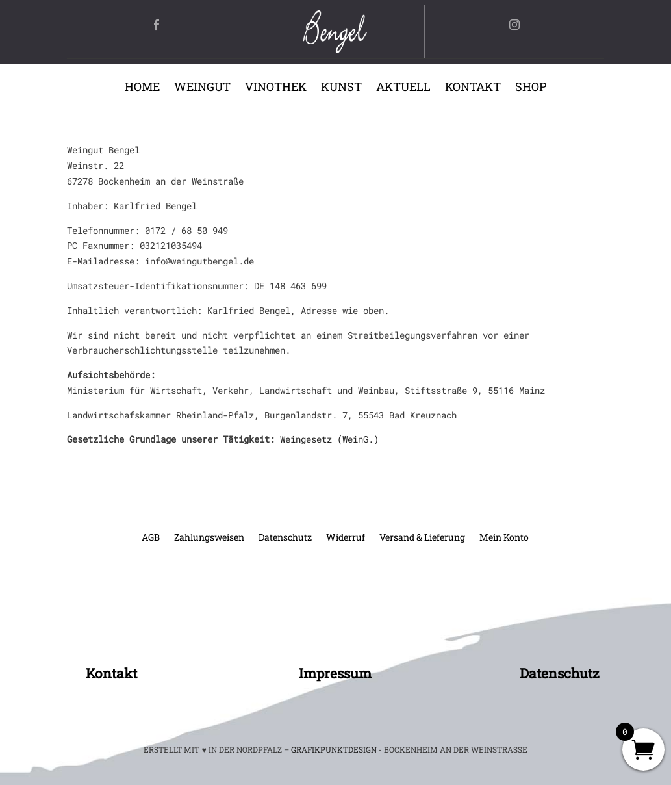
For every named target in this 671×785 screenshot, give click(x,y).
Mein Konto (504, 538)
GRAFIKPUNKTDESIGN (334, 749)
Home (142, 88)
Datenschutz (285, 538)
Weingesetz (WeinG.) (329, 439)
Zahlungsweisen (209, 538)
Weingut (202, 88)
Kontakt (473, 88)
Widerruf (345, 538)
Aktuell (403, 88)
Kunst (341, 88)
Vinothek (276, 88)
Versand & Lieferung (422, 538)
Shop (530, 88)
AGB (151, 538)
